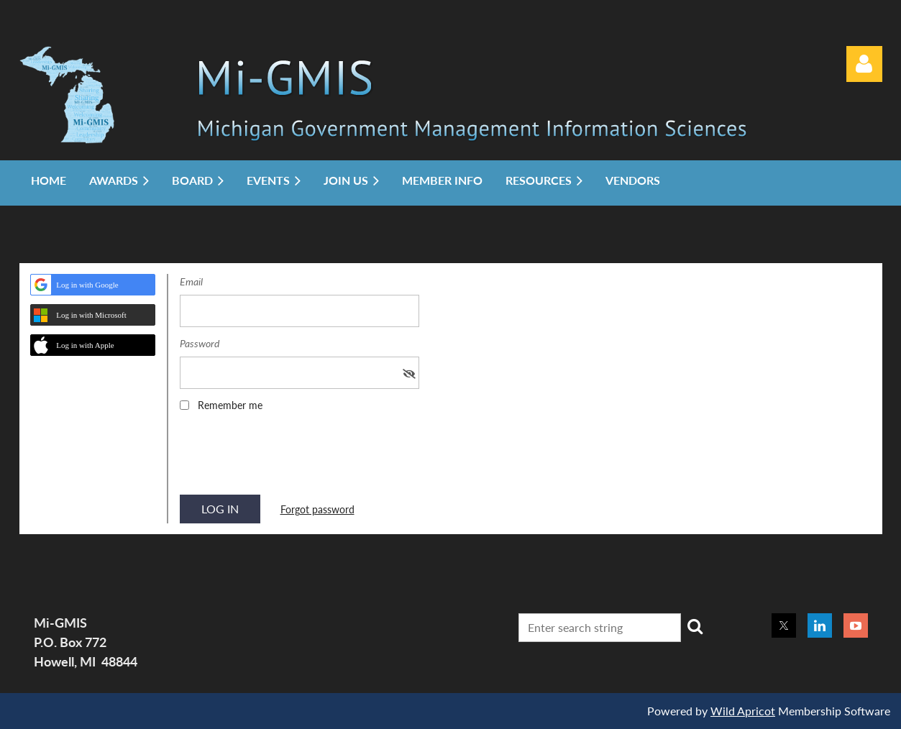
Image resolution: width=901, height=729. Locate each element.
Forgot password (317, 509)
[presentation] (289, 458)
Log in (864, 64)
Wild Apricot (742, 710)
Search (695, 626)
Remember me (230, 405)
